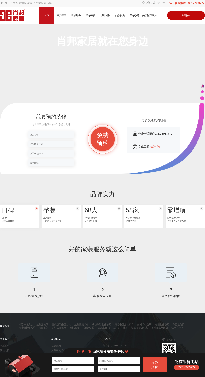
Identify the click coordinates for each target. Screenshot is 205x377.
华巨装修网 (179, 324)
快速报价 (186, 15)
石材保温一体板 (159, 327)
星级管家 (61, 15)
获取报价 (155, 365)
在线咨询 (171, 339)
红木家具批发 (120, 327)
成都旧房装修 (81, 324)
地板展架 (74, 327)
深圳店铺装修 (59, 327)
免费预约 (103, 139)
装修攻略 (135, 15)
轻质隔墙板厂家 (139, 327)
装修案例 (90, 15)
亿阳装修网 (177, 327)
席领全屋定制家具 (124, 324)
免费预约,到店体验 (153, 2)
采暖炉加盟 (88, 327)
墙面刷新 (43, 327)
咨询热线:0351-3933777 (189, 3)
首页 (46, 15)
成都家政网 (42, 324)
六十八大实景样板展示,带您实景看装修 (28, 3)
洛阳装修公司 (162, 324)
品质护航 (120, 15)
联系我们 (5, 345)
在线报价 (155, 146)
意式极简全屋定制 (61, 324)
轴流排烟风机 (26, 324)
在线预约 (56, 345)
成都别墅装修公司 (101, 324)
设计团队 (105, 15)
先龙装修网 (104, 327)
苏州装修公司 (144, 324)
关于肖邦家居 (149, 15)
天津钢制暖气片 (27, 327)
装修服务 (76, 15)
